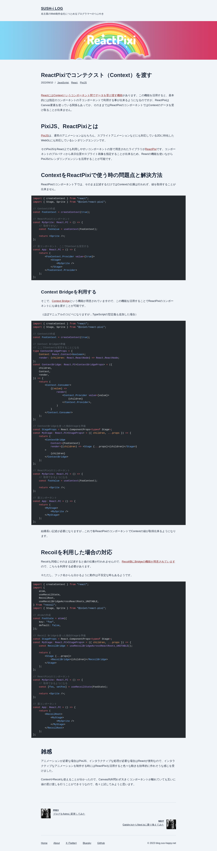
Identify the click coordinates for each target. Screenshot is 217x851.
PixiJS (83, 82)
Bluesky (87, 843)
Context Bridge (61, 300)
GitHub (101, 843)
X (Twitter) (71, 843)
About (56, 843)
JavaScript (63, 82)
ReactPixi (151, 149)
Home (44, 843)
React (74, 82)
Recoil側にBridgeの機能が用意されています (148, 561)
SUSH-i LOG (52, 8)
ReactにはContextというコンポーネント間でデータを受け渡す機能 (82, 95)
